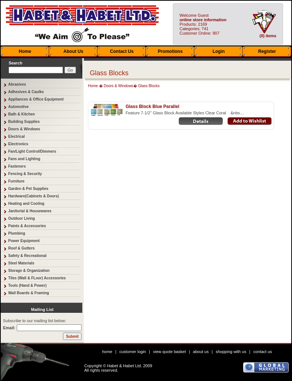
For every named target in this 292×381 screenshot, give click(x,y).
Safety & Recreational (27, 256)
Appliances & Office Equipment (36, 99)
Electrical (16, 136)
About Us (73, 51)
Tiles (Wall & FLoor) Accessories (37, 278)
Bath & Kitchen (21, 114)
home (107, 351)
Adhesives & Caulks (26, 92)
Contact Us (121, 51)
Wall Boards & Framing (28, 293)
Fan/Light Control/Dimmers (32, 151)
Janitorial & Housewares (29, 211)
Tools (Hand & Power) (27, 285)
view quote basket (169, 351)
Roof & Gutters (21, 248)
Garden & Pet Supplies (28, 189)
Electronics (18, 144)
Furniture (16, 181)
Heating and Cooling (26, 203)
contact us (262, 351)
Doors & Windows (24, 129)
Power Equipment (23, 241)
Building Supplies (23, 122)
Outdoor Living (21, 218)
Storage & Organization (29, 271)
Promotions (170, 51)
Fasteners (17, 166)
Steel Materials (21, 263)
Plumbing (16, 233)
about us (201, 351)
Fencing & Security (25, 174)
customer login (132, 351)
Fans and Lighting (24, 159)
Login (219, 51)
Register (267, 51)
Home (25, 51)
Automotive (18, 107)
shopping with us (231, 351)
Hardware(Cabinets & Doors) (33, 196)
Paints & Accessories (27, 226)
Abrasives (17, 84)
